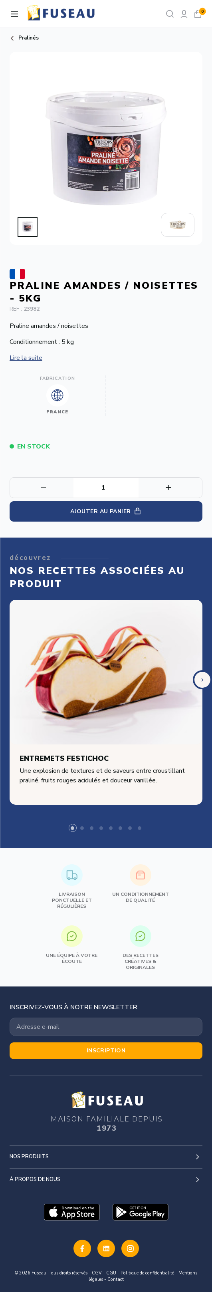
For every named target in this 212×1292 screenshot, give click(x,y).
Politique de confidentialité (147, 1273)
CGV (97, 1273)
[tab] (73, 828)
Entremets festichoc (64, 758)
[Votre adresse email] (106, 1027)
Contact (115, 1279)
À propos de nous (35, 1179)
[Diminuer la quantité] (170, 488)
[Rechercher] (169, 13)
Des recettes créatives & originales (141, 947)
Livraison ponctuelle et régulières (72, 886)
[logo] (61, 14)
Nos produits (29, 1156)
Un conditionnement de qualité (140, 883)
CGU (111, 1273)
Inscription (106, 1050)
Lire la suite (26, 357)
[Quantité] (105, 488)
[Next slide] (202, 680)
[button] (28, 227)
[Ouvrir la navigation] (14, 14)
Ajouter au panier (106, 511)
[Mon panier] (197, 13)
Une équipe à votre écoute (71, 945)
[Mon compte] (183, 13)
